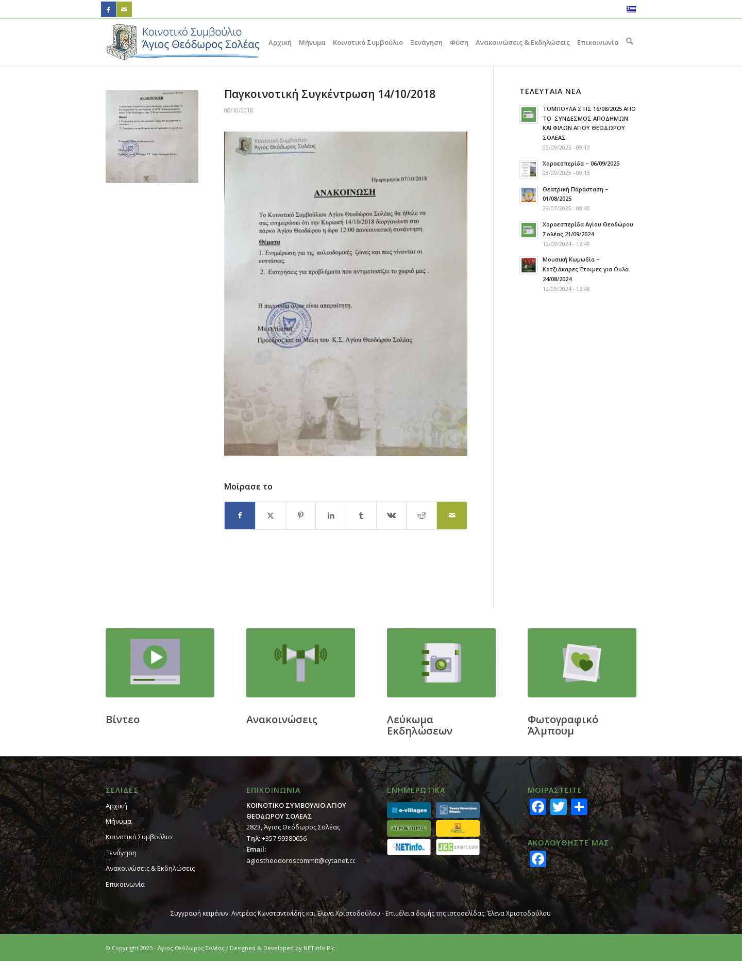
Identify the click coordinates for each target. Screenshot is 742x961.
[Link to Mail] (124, 9)
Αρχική (116, 805)
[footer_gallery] (582, 662)
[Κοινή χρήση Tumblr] (361, 515)
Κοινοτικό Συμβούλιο (139, 836)
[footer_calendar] (441, 662)
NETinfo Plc (319, 948)
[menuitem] (280, 42)
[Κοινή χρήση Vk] (392, 515)
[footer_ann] (300, 662)
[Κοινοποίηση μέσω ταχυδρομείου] (452, 515)
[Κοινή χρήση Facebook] (240, 515)
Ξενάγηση (121, 852)
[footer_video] (160, 662)
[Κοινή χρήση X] (270, 515)
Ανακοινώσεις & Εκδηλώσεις (150, 868)
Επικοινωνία (125, 884)
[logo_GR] (183, 42)
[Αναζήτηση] (629, 42)
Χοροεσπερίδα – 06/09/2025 (581, 163)
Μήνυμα (118, 821)
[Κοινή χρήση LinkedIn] (331, 515)
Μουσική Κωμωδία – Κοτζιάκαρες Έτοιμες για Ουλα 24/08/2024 (586, 269)
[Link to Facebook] (108, 9)
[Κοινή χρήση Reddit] (421, 515)
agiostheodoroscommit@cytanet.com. (305, 860)
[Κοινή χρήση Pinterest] (300, 515)
